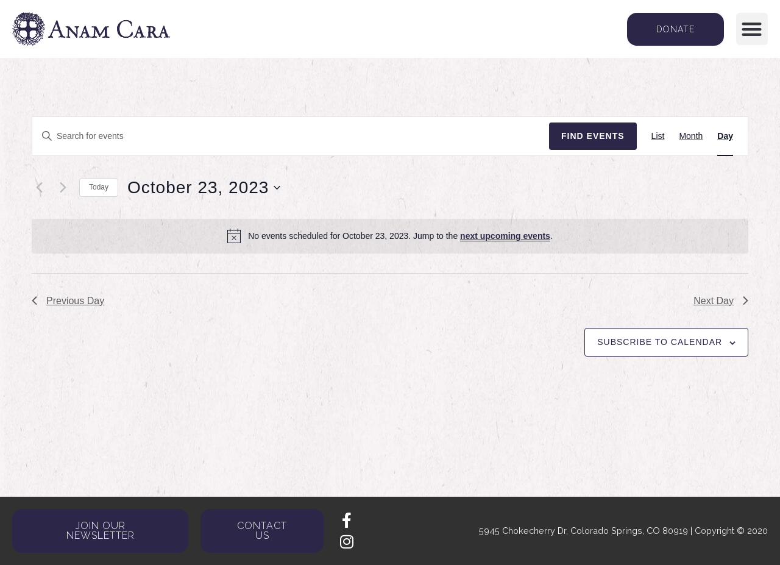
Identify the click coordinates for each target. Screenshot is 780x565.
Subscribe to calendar (659, 342)
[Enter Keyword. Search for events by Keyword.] (290, 136)
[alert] (390, 236)
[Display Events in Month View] (691, 136)
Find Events (593, 136)
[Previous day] (39, 187)
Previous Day (68, 301)
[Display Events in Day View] (725, 136)
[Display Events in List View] (658, 136)
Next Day (720, 301)
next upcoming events (505, 236)
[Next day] (62, 187)
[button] (752, 29)
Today (98, 187)
